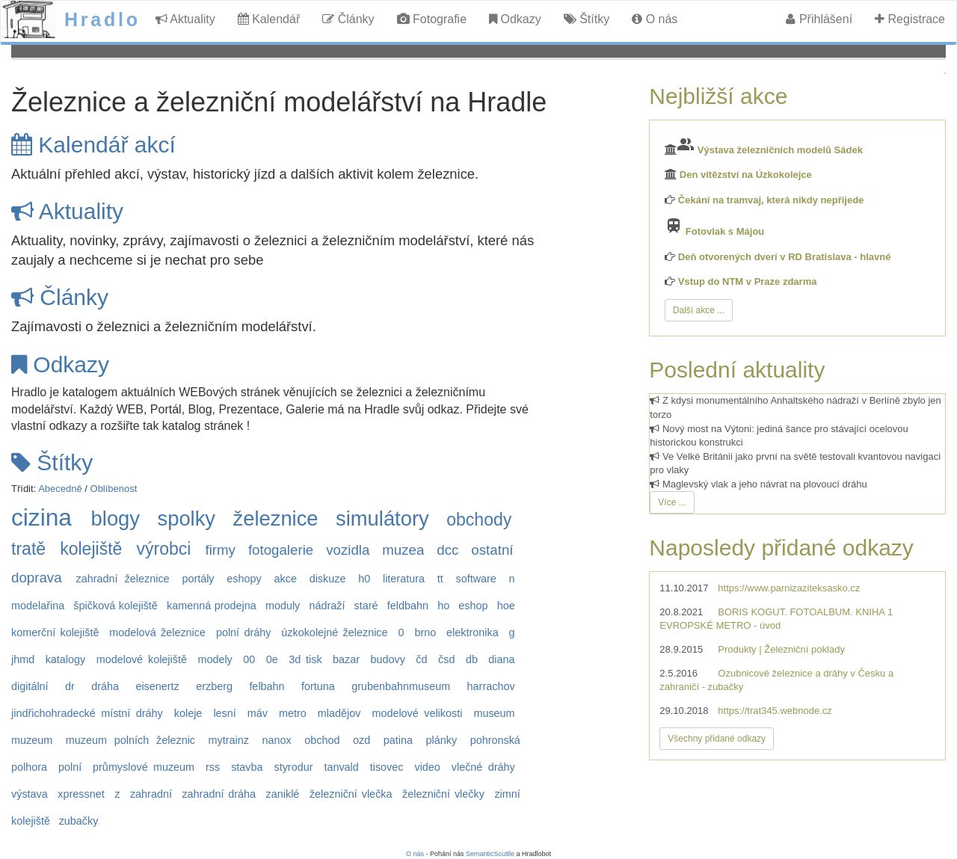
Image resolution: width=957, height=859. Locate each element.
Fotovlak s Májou (725, 231)
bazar (346, 659)
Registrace (910, 19)
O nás (654, 19)
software (475, 579)
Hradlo (102, 19)
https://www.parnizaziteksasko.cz (789, 588)
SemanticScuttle (490, 854)
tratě (28, 548)
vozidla (347, 550)
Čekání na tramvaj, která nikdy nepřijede (771, 200)
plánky (441, 740)
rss (213, 767)
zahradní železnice (123, 579)
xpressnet (81, 794)
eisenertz (157, 686)
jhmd (22, 659)
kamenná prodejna (211, 606)
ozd (361, 740)
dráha (105, 686)
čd (421, 659)
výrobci (163, 548)
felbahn (266, 686)
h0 (364, 579)
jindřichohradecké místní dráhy (87, 713)
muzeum (31, 740)
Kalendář (269, 19)
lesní (224, 713)
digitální (30, 686)
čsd (446, 659)
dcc (447, 550)
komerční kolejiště (55, 632)
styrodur (293, 767)
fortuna (318, 686)
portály (198, 579)
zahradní (151, 794)
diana (501, 659)
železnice (276, 518)
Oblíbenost (114, 488)
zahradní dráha (219, 794)
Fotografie (432, 19)
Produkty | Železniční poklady (781, 649)
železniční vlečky (443, 794)
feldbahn (407, 606)
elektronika (472, 632)
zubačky (79, 821)
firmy (220, 550)
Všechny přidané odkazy (717, 738)
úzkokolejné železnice (334, 632)
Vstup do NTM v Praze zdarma (747, 281)
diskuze (328, 579)
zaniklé (283, 794)
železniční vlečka (351, 794)
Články (348, 19)
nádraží (327, 606)
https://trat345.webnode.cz (774, 710)
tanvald (341, 767)
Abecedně (60, 488)
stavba (246, 767)
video (427, 767)
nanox (277, 740)
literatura (404, 579)
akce (285, 579)
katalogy (66, 659)
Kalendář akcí (93, 144)
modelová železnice (157, 632)
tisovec (387, 767)
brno (425, 632)
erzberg (214, 686)
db (472, 659)
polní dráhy (243, 632)
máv (257, 713)
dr (70, 686)
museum (493, 713)
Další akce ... (698, 310)
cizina (41, 517)
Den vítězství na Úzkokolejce (746, 174)
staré (366, 606)
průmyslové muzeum (143, 767)
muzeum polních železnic (130, 740)
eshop (472, 606)
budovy (388, 659)
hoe (506, 606)
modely (214, 659)
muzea (403, 550)
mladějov (339, 713)
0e (272, 659)
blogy (115, 518)
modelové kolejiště (141, 659)
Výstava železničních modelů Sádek (780, 150)
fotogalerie (280, 550)
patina (398, 740)
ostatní (492, 550)
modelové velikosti (417, 713)
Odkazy (515, 19)
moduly (282, 606)
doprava (36, 577)
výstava (29, 794)
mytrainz (229, 740)
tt (440, 579)
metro (293, 713)
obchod (321, 740)
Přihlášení (819, 19)
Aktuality (185, 19)
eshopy (244, 579)
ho (443, 606)
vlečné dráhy (483, 767)
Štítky (586, 19)
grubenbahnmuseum (400, 686)
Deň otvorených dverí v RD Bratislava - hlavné (784, 256)
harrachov (491, 686)
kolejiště (91, 548)
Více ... (672, 502)
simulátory (382, 518)
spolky (186, 518)
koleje (188, 713)
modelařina (37, 606)
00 (249, 659)
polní (69, 767)
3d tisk (305, 659)
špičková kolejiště (115, 606)
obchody (478, 519)
